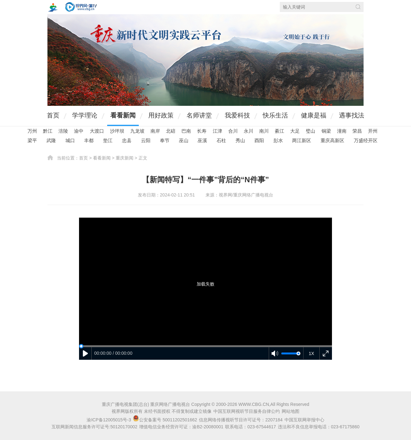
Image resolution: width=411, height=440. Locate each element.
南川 (264, 131)
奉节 (164, 140)
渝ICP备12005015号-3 (109, 419)
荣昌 (357, 131)
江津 (217, 131)
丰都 (89, 140)
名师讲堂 (199, 115)
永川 (248, 131)
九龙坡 (137, 131)
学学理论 (84, 115)
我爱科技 (237, 115)
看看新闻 (123, 115)
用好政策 (161, 115)
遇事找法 (351, 115)
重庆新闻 (124, 157)
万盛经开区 (365, 140)
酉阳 (259, 140)
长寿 (201, 131)
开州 (372, 131)
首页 (53, 115)
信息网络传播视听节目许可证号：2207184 (241, 419)
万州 (32, 131)
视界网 (81, 7)
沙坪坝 (117, 131)
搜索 (358, 6)
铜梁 (326, 131)
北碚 (170, 131)
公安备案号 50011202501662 (165, 419)
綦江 (279, 131)
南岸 (155, 131)
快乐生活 (275, 115)
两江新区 (301, 140)
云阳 (145, 140)
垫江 (108, 140)
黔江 (47, 131)
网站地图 (290, 411)
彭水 (278, 140)
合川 (233, 131)
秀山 (240, 140)
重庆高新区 (332, 140)
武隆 (51, 140)
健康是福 (313, 115)
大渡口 (97, 131)
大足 (295, 131)
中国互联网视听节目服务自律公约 (246, 411)
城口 (70, 140)
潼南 (342, 131)
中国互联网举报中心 (304, 419)
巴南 (186, 131)
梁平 (32, 140)
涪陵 (63, 131)
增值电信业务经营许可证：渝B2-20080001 (181, 426)
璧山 (310, 131)
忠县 (127, 140)
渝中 (78, 131)
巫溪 (202, 140)
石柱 (221, 140)
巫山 (183, 140)
